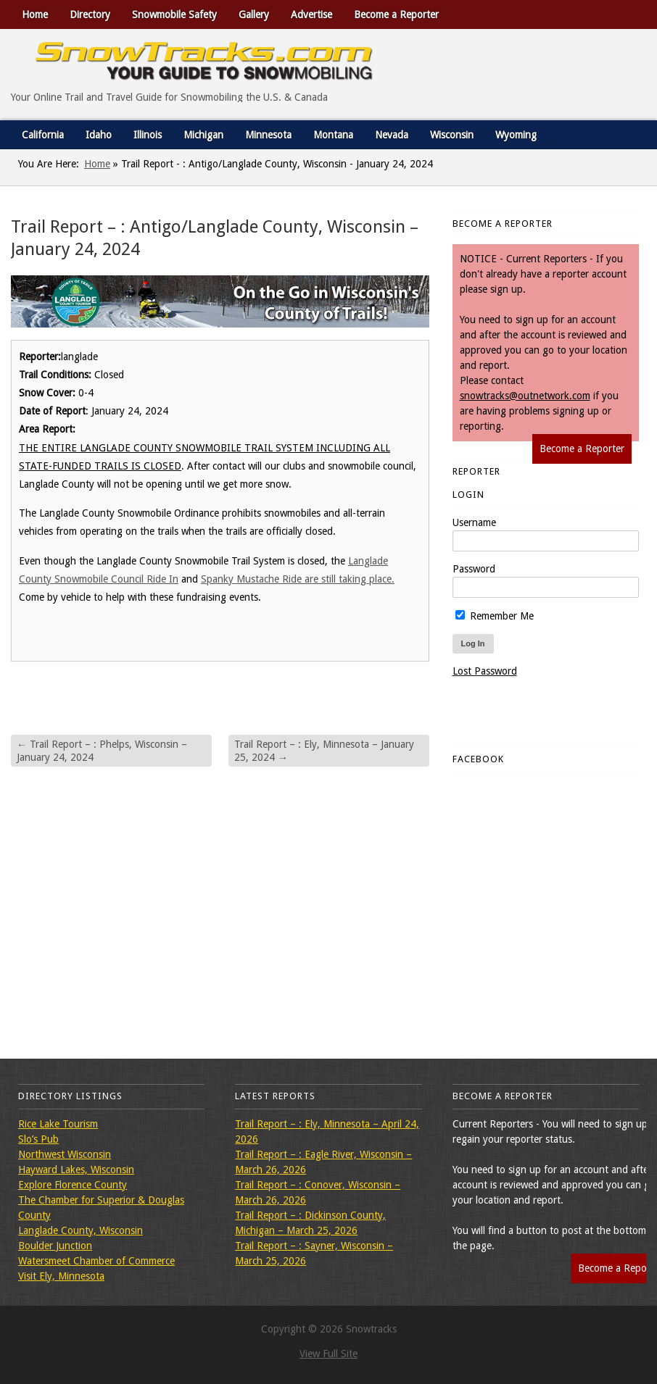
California (43, 135)
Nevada (391, 135)
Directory (90, 14)
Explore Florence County (72, 1185)
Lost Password (485, 671)
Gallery (254, 14)
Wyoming (516, 135)
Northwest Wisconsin (64, 1154)
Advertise (311, 14)
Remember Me (494, 616)
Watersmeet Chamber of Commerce (96, 1261)
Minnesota (268, 135)
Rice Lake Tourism (58, 1124)
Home (35, 14)
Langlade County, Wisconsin (80, 1230)
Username (474, 522)
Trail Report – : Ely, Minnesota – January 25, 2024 (324, 750)
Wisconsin (452, 135)
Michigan (203, 135)
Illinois (147, 135)
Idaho (99, 135)
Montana (333, 135)
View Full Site (328, 1353)
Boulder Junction (55, 1245)
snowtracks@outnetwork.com (525, 395)
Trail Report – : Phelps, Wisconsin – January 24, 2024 (102, 750)
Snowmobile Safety (174, 14)
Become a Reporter (396, 14)
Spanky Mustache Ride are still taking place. (297, 579)
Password (474, 569)
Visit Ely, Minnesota (61, 1276)
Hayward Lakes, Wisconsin (76, 1169)
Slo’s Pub (38, 1139)
